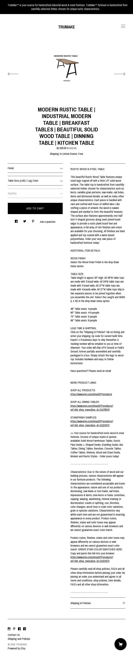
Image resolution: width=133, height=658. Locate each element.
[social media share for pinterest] (33, 220)
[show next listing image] (116, 73)
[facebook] (19, 629)
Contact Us (14, 635)
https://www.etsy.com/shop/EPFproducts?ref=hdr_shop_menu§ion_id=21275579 (91, 408)
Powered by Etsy (16, 648)
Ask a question (47, 222)
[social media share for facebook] (16, 220)
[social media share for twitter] (24, 220)
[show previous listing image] (16, 73)
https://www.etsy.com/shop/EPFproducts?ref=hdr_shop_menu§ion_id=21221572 (91, 423)
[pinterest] (14, 629)
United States (70, 154)
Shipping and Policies (19, 639)
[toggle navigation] (123, 26)
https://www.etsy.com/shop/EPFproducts (91, 394)
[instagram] (9, 629)
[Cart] (120, 644)
